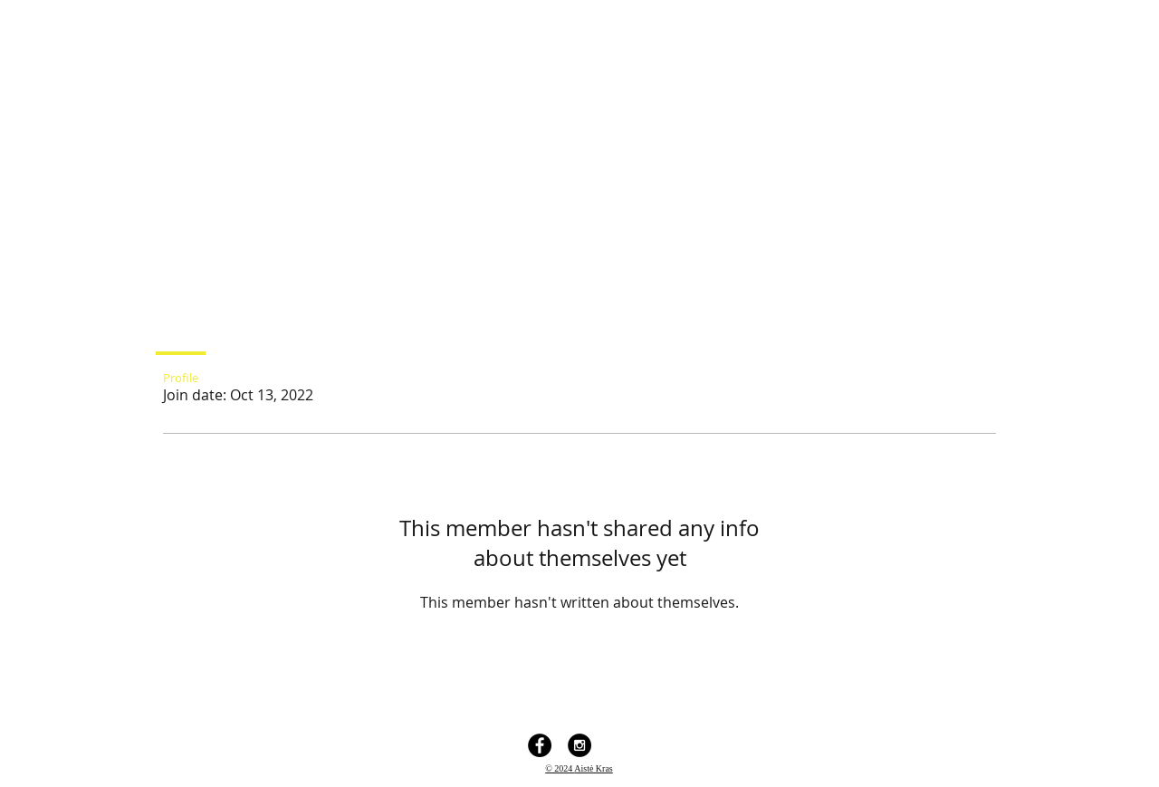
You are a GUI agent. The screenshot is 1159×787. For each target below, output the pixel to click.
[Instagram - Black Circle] (579, 745)
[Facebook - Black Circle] (539, 745)
